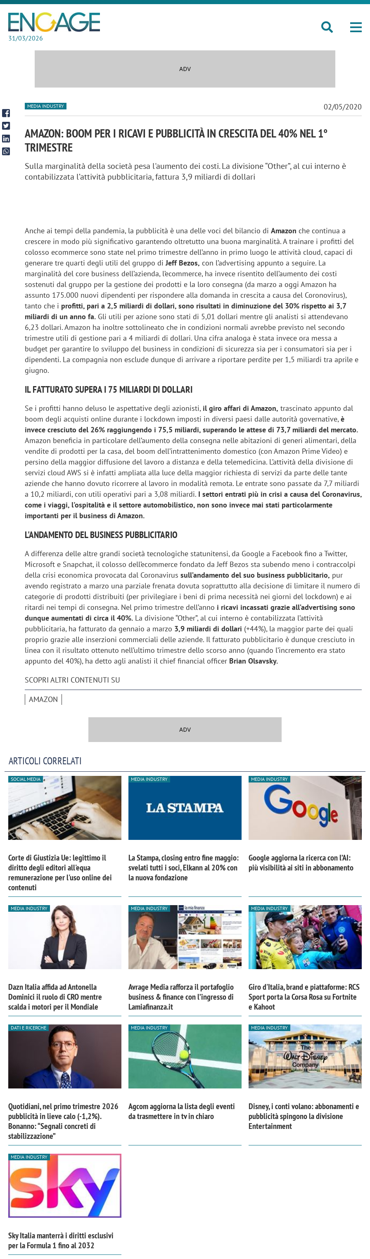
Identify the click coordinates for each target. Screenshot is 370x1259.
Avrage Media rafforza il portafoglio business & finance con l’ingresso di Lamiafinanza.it (181, 997)
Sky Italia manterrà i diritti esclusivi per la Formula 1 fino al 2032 (61, 1240)
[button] (356, 27)
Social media (25, 779)
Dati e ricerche (28, 1027)
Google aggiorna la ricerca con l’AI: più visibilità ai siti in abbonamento (301, 863)
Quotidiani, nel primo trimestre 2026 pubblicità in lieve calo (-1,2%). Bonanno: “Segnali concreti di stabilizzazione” (63, 1121)
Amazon (43, 699)
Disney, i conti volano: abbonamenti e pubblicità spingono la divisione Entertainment (304, 1116)
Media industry (45, 106)
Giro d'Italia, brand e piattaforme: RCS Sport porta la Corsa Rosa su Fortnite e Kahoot (304, 997)
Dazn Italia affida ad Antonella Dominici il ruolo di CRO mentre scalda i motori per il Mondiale (55, 997)
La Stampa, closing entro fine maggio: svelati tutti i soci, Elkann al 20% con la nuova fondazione (183, 867)
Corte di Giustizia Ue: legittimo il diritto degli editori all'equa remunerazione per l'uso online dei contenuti (60, 872)
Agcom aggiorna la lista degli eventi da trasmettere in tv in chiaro (181, 1111)
